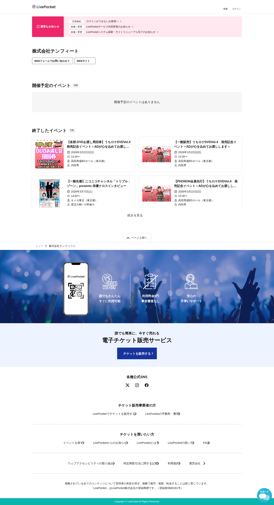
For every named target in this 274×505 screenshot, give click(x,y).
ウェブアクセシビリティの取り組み (82, 463)
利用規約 (175, 463)
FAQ (214, 442)
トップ (40, 245)
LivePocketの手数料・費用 (163, 413)
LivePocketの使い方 (184, 442)
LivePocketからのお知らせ (104, 442)
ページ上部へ (139, 236)
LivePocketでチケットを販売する (109, 413)
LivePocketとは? (146, 442)
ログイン (237, 9)
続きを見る (134, 217)
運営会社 (203, 463)
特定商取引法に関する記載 (138, 463)
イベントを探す (62, 442)
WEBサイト (91, 63)
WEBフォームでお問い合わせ (53, 62)
